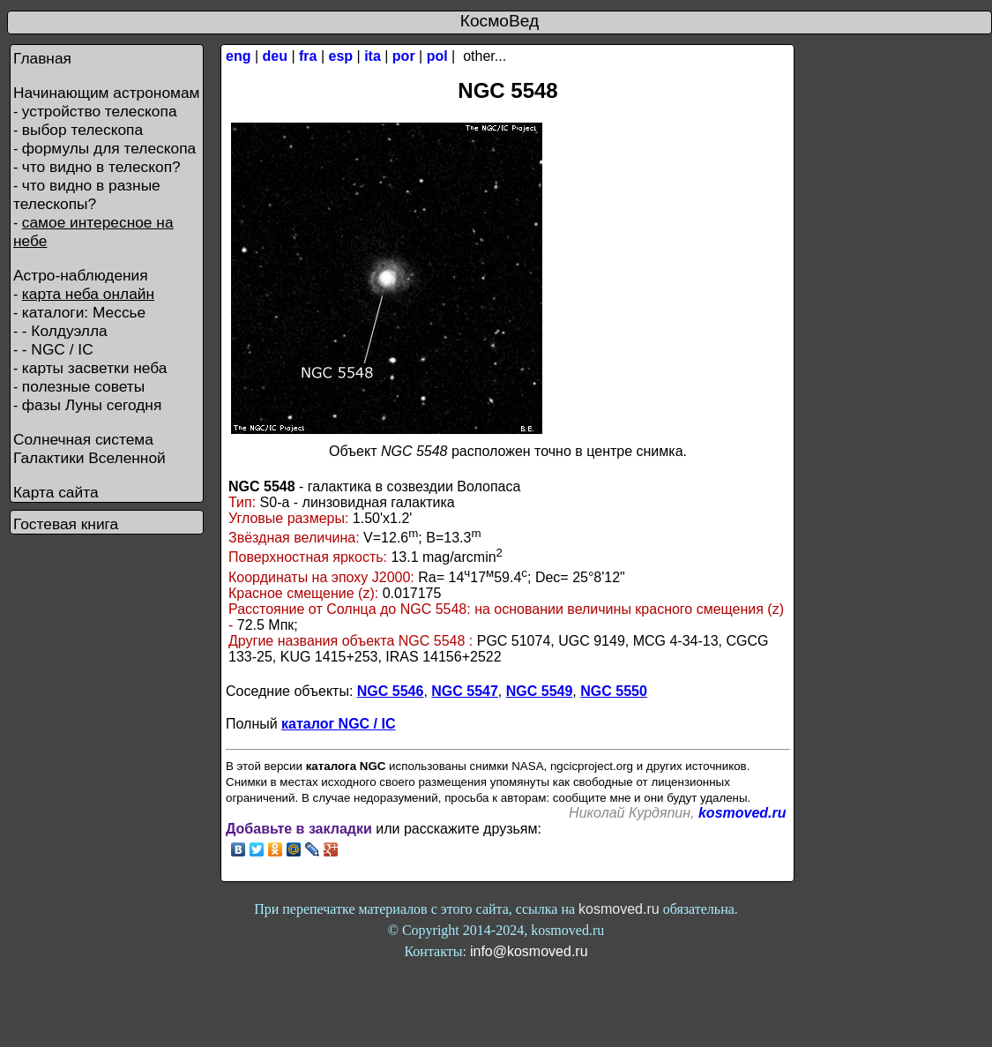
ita (372, 56)
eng (238, 56)
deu (275, 56)
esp (341, 56)
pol (437, 56)
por (403, 56)
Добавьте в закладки (299, 828)
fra (308, 56)
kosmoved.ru (742, 812)
